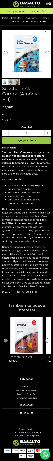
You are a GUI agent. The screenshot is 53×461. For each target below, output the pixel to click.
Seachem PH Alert (20, 357)
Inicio (5, 17)
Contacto (26, 386)
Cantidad (26, 127)
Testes (45, 17)
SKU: (4, 114)
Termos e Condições (26, 394)
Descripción (9, 147)
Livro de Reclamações (26, 390)
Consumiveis (31, 17)
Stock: (5, 120)
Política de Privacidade (26, 397)
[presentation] (6, 53)
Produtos (16, 17)
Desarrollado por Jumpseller (26, 435)
